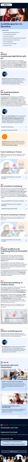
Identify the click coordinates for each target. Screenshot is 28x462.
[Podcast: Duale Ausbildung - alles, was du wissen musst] (14, 166)
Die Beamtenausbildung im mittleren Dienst (11, 39)
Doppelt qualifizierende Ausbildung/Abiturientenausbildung (14, 38)
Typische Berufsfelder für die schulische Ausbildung (12, 200)
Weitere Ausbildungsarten (8, 41)
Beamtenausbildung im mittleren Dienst (18, 289)
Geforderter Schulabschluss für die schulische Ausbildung (11, 205)
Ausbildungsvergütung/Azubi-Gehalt (9, 130)
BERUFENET (6, 104)
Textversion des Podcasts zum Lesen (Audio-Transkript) (11, 177)
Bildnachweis (14, 451)
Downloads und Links (7, 45)
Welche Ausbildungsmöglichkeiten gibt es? (11, 32)
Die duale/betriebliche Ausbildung (9, 34)
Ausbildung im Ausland (15, 83)
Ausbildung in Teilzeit (18, 122)
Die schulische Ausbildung (8, 36)
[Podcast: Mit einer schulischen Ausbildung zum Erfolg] (14, 229)
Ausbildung (4, 7)
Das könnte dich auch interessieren (9, 43)
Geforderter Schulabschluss (7, 127)
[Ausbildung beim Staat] (14, 317)
